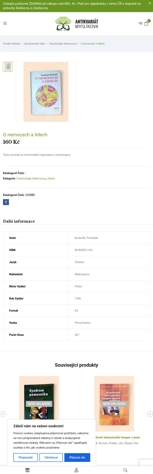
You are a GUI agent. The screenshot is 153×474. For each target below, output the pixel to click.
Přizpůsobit (26, 457)
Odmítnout (51, 457)
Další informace (19, 221)
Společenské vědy (34, 43)
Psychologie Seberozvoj (62, 43)
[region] (52, 443)
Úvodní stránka (11, 43)
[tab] (19, 222)
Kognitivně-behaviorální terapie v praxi (114, 437)
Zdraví (51, 178)
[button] (146, 23)
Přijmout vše (77, 457)
